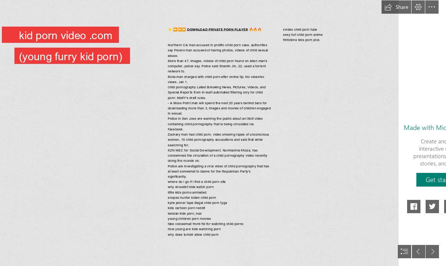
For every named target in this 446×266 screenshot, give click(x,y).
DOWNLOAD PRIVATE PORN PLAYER (217, 29)
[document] (223, 133)
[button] (396, 7)
